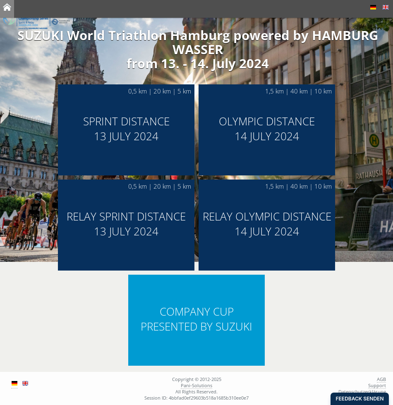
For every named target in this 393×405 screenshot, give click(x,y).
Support (377, 385)
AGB (381, 379)
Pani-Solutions (196, 385)
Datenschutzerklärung (362, 391)
